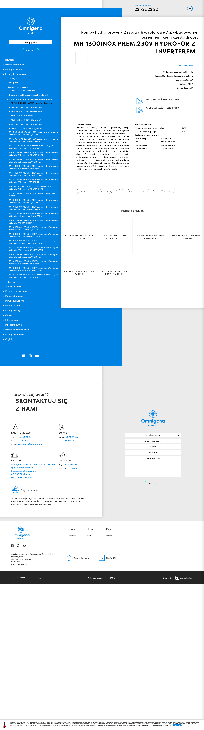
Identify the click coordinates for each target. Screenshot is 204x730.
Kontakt (108, 536)
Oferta (108, 529)
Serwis (90, 536)
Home (72, 529)
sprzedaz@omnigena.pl (30, 444)
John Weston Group (183, 578)
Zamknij (177, 725)
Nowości (72, 536)
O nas (90, 529)
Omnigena (31, 25)
